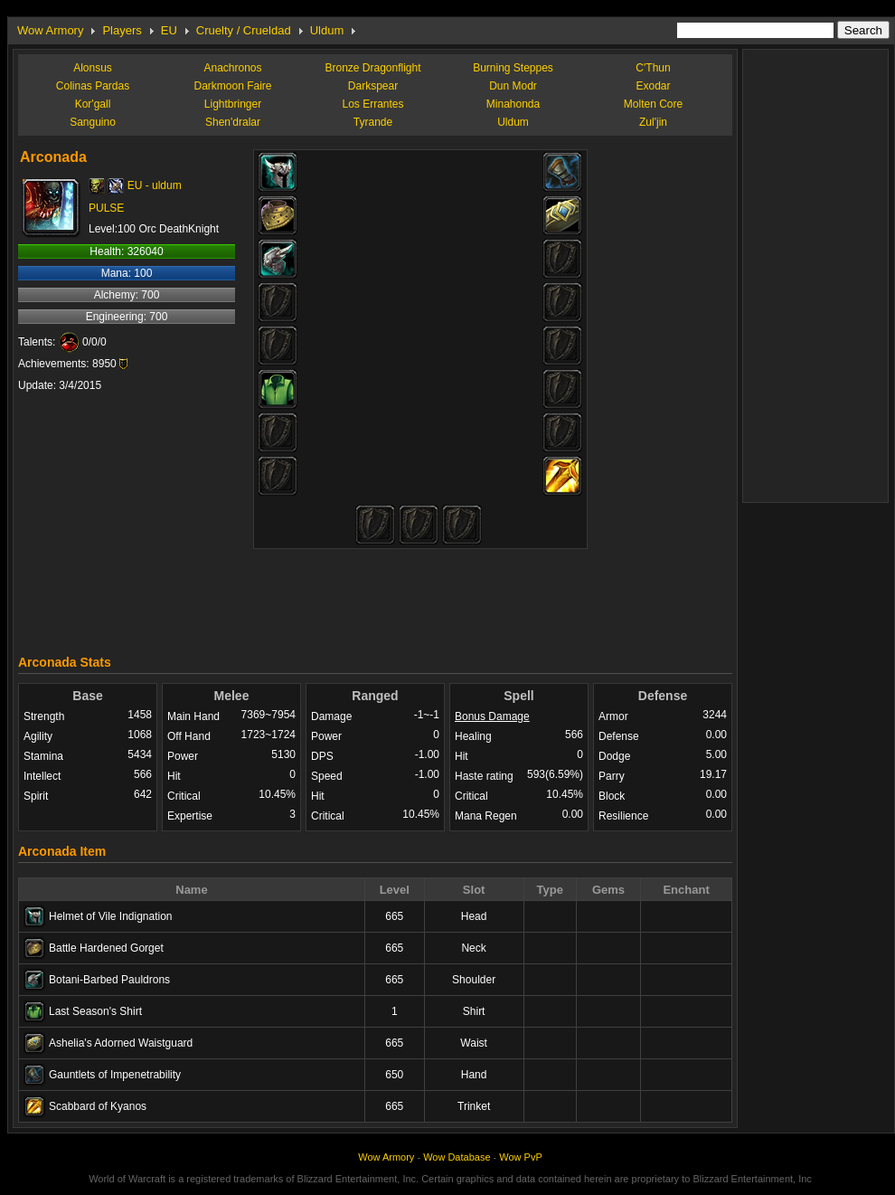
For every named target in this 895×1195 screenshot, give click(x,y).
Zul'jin (653, 122)
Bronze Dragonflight (372, 68)
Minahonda (513, 104)
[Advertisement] (375, 597)
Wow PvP (520, 1157)
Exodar (653, 86)
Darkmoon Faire (232, 86)
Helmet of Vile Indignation (111, 916)
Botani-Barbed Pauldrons (109, 979)
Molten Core (653, 104)
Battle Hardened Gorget (106, 948)
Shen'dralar (232, 122)
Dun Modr (513, 86)
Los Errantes (372, 104)
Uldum (327, 30)
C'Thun (653, 68)
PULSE (106, 208)
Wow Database (456, 1157)
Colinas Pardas (92, 86)
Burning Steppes (513, 68)
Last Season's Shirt (95, 1011)
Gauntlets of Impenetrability (115, 1074)
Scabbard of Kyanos (97, 1106)
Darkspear (373, 86)
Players (121, 30)
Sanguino (93, 122)
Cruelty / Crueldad (243, 30)
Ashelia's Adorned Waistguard (121, 1043)
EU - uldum (154, 185)
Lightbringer (232, 104)
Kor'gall (93, 104)
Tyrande (372, 122)
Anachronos (232, 68)
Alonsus (92, 68)
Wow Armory (50, 30)
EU (169, 30)
